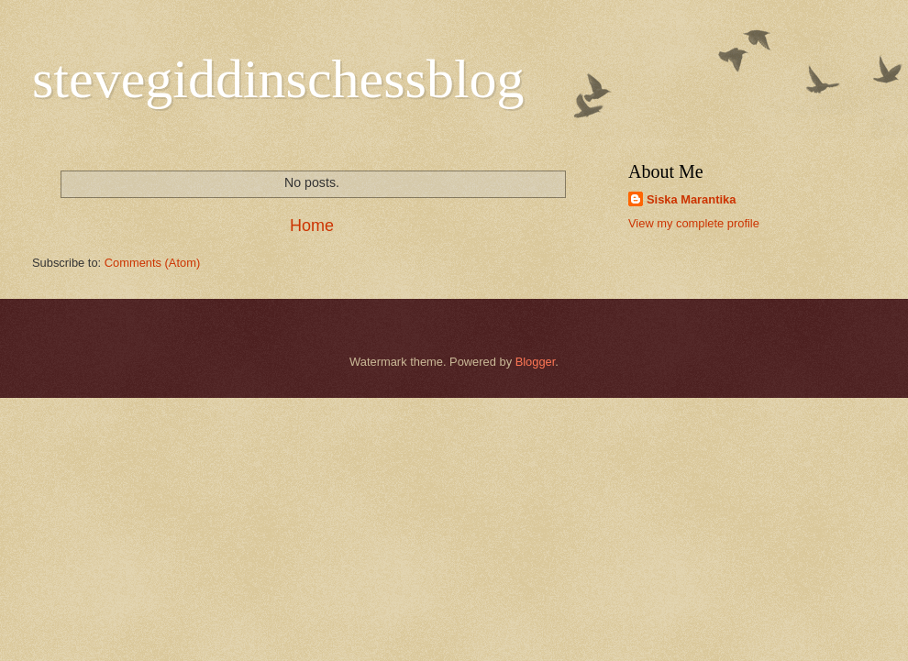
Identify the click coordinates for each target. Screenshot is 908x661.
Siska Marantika (691, 199)
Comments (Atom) (152, 263)
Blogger (535, 362)
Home (312, 225)
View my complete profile (693, 223)
